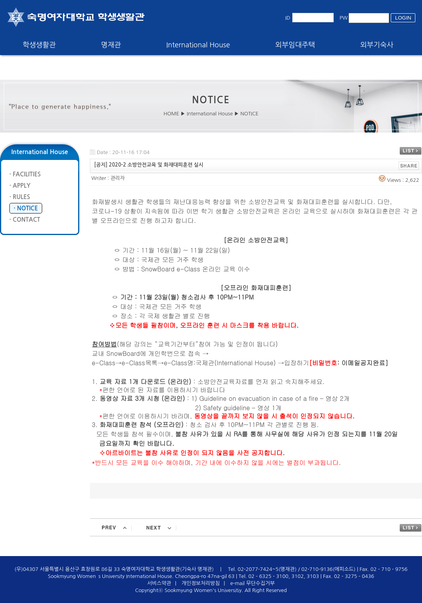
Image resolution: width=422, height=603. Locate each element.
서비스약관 (159, 583)
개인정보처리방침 (201, 583)
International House (198, 44)
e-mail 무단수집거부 (252, 583)
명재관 (111, 44)
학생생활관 (39, 44)
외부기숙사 (376, 44)
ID (287, 17)
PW (344, 17)
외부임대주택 (295, 44)
